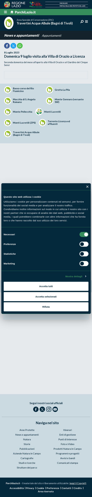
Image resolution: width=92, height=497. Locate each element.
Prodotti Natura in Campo (67, 448)
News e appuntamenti (21, 35)
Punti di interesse (67, 439)
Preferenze (53, 488)
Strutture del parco (27, 467)
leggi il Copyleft (78, 483)
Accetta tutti (46, 286)
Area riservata (46, 491)
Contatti (66, 488)
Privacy (30, 488)
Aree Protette (27, 429)
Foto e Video (67, 443)
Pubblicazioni (27, 448)
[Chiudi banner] (87, 186)
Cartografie (27, 458)
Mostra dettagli (73, 276)
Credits (78, 488)
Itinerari (67, 429)
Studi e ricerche (27, 462)
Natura (27, 439)
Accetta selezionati (46, 296)
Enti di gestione (67, 434)
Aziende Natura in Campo (27, 453)
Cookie (40, 488)
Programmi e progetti (67, 453)
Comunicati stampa (67, 462)
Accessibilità (17, 488)
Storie (27, 443)
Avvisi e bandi (67, 458)
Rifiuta (46, 306)
